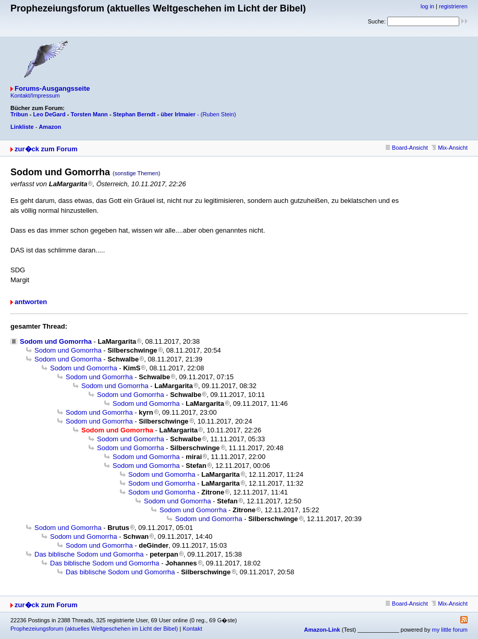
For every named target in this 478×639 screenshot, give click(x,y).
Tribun (19, 114)
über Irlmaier (178, 114)
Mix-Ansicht (450, 147)
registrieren (453, 6)
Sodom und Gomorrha (56, 341)
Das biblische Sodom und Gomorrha (89, 554)
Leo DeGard (49, 114)
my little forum (450, 629)
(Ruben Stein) (218, 114)
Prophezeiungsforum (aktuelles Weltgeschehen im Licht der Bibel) (94, 628)
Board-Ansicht (407, 147)
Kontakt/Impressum (35, 95)
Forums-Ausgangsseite (52, 88)
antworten (31, 302)
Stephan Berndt (134, 114)
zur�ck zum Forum (46, 149)
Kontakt (192, 628)
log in (427, 6)
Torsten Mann (89, 114)
